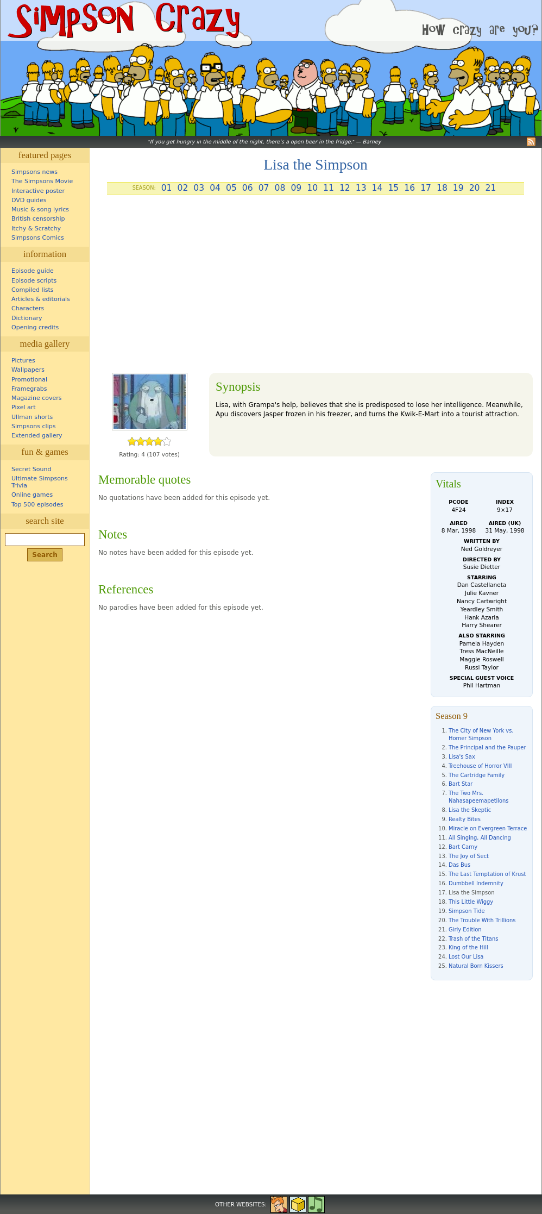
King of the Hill (468, 947)
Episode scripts (33, 280)
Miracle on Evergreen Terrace (488, 828)
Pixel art (23, 407)
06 (247, 188)
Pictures (23, 360)
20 (474, 188)
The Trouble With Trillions (482, 920)
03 (198, 188)
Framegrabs (29, 388)
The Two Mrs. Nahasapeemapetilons (479, 797)
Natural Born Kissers (476, 966)
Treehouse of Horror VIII (480, 766)
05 (231, 188)
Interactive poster (38, 191)
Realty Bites (465, 819)
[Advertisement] (315, 288)
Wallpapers (28, 369)
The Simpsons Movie (42, 181)
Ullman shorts (32, 417)
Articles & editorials (40, 299)
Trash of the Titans (473, 939)
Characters (27, 308)
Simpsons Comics (37, 237)
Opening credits (35, 327)
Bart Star (460, 784)
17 (425, 188)
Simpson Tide (467, 911)
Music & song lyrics (40, 209)
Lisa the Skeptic (470, 810)
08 (280, 188)
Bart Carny (463, 847)
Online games (32, 494)
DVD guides (28, 200)
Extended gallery (36, 435)
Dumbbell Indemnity (476, 883)
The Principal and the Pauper (487, 747)
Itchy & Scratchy (36, 228)
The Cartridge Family (477, 775)
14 (377, 188)
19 (458, 188)
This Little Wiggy (471, 902)
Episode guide (32, 270)
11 (328, 188)
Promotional (29, 379)
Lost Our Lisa (466, 957)
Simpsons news (34, 172)
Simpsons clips (33, 426)
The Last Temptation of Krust (487, 874)
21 (491, 188)
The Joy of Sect (469, 856)
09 (296, 188)
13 (361, 188)
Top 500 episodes (37, 504)
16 (409, 188)
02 (182, 188)
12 (344, 188)
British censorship (38, 218)
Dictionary (26, 318)
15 (393, 188)
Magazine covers (36, 398)
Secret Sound (31, 469)
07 (264, 188)
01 (166, 188)
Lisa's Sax (462, 757)
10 (312, 188)
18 (442, 188)
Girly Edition (465, 930)
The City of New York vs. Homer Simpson (481, 734)
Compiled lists (32, 289)
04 (215, 188)
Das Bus (459, 865)
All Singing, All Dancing (480, 838)
